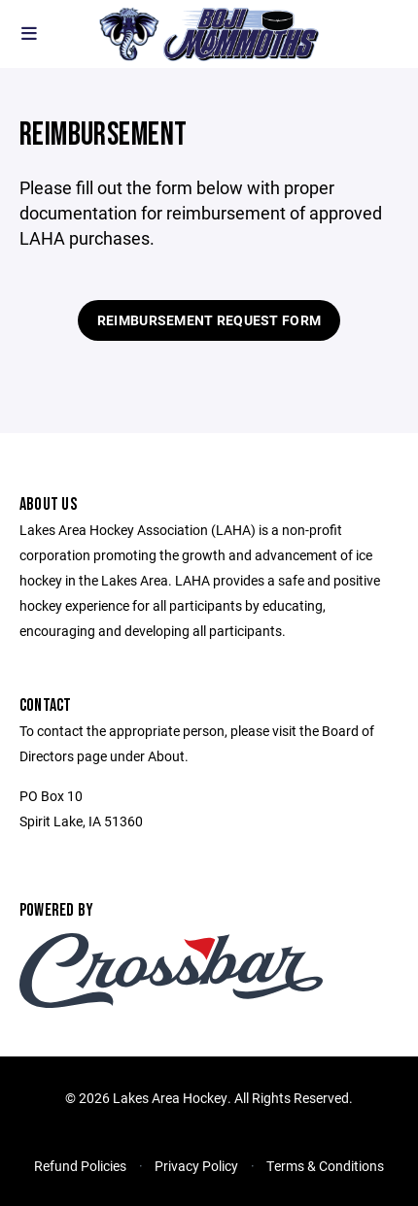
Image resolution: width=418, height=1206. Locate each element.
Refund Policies (80, 1165)
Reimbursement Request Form (209, 320)
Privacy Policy (196, 1165)
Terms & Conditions (325, 1165)
